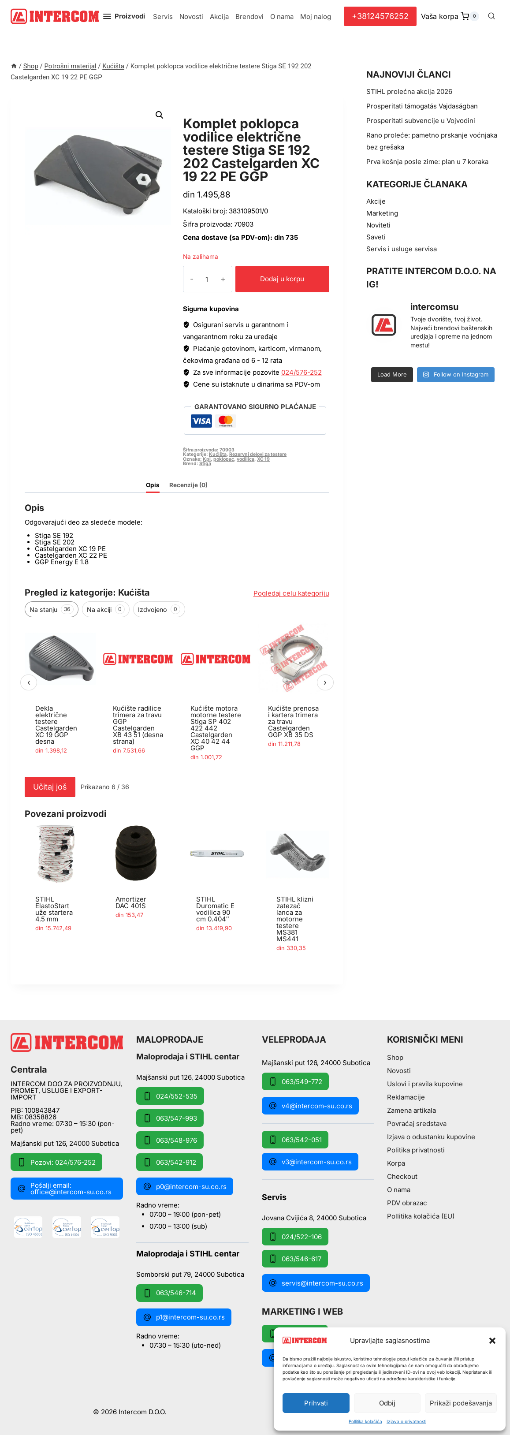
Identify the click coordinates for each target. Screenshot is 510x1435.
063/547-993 (170, 1118)
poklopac (223, 459)
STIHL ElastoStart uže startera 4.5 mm (54, 909)
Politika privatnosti (416, 1150)
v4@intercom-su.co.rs (310, 1105)
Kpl (207, 459)
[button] (492, 1340)
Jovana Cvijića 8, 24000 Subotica (314, 1217)
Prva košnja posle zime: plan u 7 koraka (427, 161)
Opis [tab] (153, 484)
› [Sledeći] (325, 682)
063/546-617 (294, 1258)
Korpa (396, 1163)
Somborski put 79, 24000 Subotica (190, 1274)
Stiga (205, 463)
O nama (282, 16)
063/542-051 (295, 1139)
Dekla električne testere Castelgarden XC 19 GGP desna (56, 724)
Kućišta (200, 113)
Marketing (382, 213)
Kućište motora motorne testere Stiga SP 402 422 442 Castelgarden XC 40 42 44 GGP (215, 728)
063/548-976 (170, 1140)
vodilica (245, 459)
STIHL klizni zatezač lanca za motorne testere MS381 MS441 (294, 919)
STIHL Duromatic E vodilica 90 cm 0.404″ (215, 909)
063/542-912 (169, 1162)
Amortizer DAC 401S (130, 902)
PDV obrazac (407, 1203)
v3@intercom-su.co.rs (310, 1161)
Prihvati (316, 1403)
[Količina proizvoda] (200, 279)
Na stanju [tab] (52, 609)
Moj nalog (315, 16)
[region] (177, 697)
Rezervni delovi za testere (258, 454)
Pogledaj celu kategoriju (291, 593)
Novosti (191, 16)
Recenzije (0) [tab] (188, 484)
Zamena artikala (411, 1110)
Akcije (376, 201)
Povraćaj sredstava (417, 1123)
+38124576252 (380, 16)
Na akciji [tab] (106, 609)
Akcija (219, 16)
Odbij (387, 1403)
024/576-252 (301, 372)
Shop (395, 1057)
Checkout (402, 1176)
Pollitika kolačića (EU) (420, 1216)
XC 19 (263, 459)
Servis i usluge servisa (401, 249)
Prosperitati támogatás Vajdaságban (422, 106)
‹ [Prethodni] (28, 682)
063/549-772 (295, 1081)
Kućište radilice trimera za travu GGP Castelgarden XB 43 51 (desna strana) (138, 724)
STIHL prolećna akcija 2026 (409, 91)
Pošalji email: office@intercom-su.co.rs (64, 1188)
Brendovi (249, 16)
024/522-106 (295, 1236)
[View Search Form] (491, 16)
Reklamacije (406, 1097)
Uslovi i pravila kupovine (425, 1084)
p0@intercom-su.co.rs (185, 1186)
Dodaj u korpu (276, 279)
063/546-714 (169, 1293)
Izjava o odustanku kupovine (431, 1137)
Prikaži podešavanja (461, 1403)
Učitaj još (50, 786)
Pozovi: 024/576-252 (56, 1162)
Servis (163, 16)
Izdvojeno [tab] (159, 609)
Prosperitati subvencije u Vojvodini (420, 120)
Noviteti (378, 225)
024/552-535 (170, 1096)
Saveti (376, 237)
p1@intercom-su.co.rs (184, 1317)
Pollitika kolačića (365, 1421)
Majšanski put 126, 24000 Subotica (65, 1143)
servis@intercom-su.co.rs (315, 1282)
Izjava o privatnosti (406, 1421)
